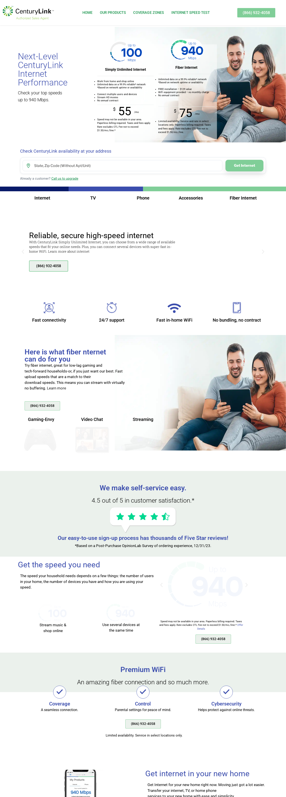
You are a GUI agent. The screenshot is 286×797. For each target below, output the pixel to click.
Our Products (113, 12)
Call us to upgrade (64, 178)
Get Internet (244, 165)
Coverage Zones (148, 12)
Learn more (56, 388)
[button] (23, 251)
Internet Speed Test (190, 12)
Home (87, 12)
